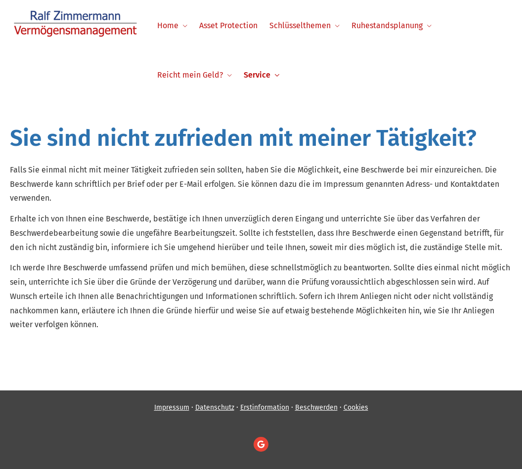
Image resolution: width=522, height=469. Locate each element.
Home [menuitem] (167, 25)
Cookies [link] (356, 407)
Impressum (171, 407)
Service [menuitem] (257, 75)
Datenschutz (214, 407)
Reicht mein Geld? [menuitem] (190, 75)
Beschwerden (316, 407)
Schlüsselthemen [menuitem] (300, 25)
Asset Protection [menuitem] (228, 25)
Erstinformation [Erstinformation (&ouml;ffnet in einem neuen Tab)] (264, 407)
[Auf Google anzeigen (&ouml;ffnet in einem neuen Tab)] (261, 444)
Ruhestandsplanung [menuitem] (387, 25)
